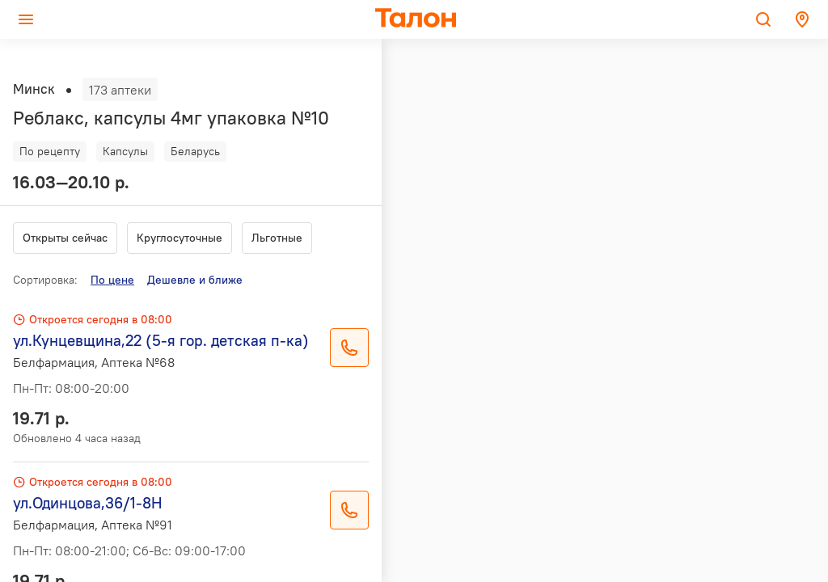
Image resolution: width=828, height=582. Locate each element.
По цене (112, 279)
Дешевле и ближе (195, 279)
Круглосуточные (179, 237)
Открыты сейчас (65, 237)
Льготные (276, 237)
